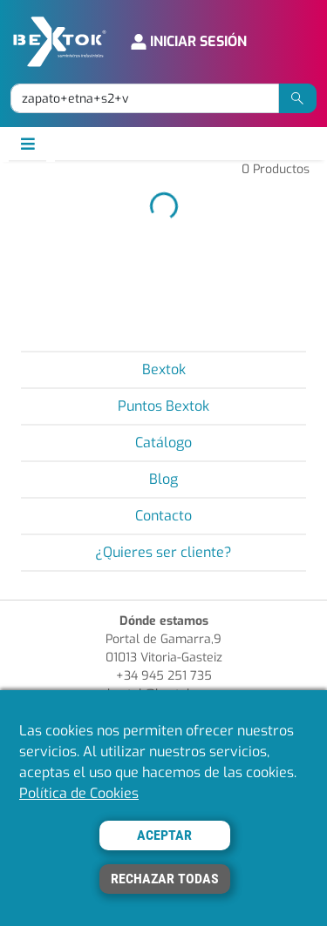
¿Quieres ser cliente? (163, 552)
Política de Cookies (79, 793)
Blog (163, 479)
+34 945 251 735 (164, 676)
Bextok (164, 369)
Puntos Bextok (163, 406)
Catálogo (163, 442)
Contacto (163, 516)
